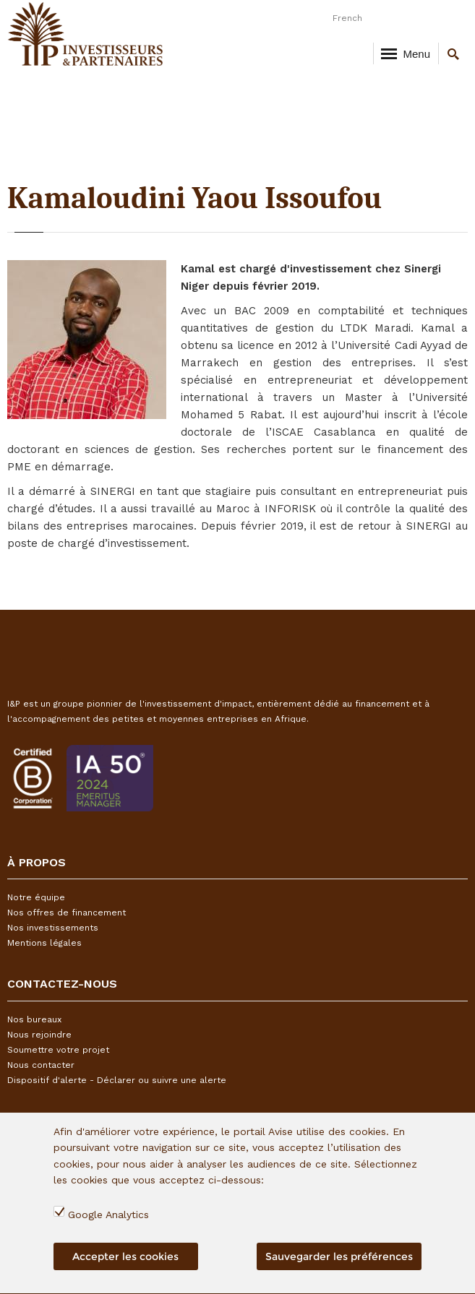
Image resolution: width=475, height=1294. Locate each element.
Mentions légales (44, 943)
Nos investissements (52, 928)
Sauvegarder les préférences (339, 1261)
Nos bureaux (34, 1019)
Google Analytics (108, 1219)
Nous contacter (40, 1065)
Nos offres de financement (66, 912)
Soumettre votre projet (58, 1050)
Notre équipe (36, 897)
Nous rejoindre (39, 1035)
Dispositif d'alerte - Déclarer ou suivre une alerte (116, 1080)
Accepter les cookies (125, 1261)
